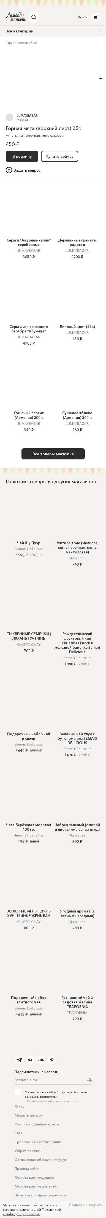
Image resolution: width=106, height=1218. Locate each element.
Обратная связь (28, 1151)
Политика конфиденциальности (40, 1195)
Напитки (21, 43)
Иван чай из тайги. (28, 835)
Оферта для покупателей (36, 1186)
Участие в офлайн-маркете (37, 1124)
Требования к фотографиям (38, 1142)
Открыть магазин (29, 1115)
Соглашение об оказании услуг (40, 1160)
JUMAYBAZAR (27, 116)
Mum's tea (77, 558)
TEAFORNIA (77, 1012)
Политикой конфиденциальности (52, 1101)
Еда (9, 43)
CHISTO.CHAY (28, 644)
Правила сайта (27, 1168)
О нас (19, 1106)
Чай (34, 43)
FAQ (18, 1133)
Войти (83, 17)
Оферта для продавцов (34, 1177)
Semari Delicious (29, 548)
